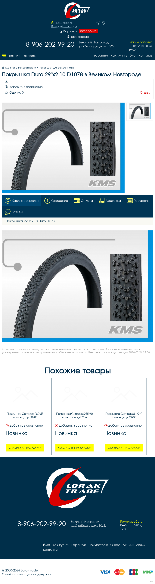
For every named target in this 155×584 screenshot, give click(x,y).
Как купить (119, 55)
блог (133, 55)
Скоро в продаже (25, 448)
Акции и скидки (134, 545)
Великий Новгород (64, 26)
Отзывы (145, 92)
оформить (88, 31)
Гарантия (101, 55)
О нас (115, 545)
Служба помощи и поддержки (26, 574)
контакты (146, 55)
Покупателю (98, 545)
